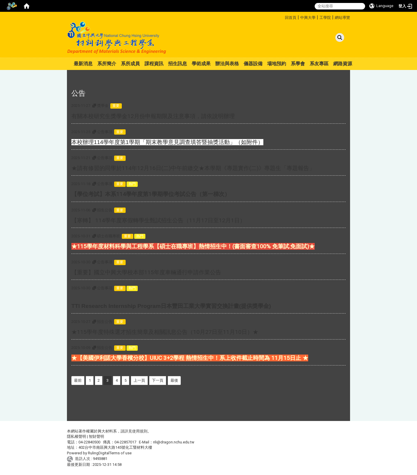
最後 (174, 380)
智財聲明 (96, 436)
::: (282, 16)
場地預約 (276, 63)
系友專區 (319, 63)
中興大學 (308, 17)
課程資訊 (154, 63)
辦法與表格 (227, 63)
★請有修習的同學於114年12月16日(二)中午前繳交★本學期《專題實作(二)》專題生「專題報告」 (193, 168)
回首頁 (290, 17)
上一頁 (139, 380)
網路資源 (342, 63)
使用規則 (139, 431)
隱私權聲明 (76, 436)
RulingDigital (98, 453)
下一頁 (157, 380)
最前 (78, 380)
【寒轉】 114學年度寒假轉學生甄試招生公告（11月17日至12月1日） (158, 220)
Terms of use (120, 453)
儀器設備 (253, 63)
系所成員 (130, 63)
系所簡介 (106, 63)
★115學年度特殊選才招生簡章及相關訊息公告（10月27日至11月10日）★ (164, 332)
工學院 (325, 17)
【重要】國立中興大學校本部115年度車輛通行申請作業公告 (146, 272)
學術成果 (201, 63)
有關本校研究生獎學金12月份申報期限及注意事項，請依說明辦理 (153, 116)
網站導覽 (342, 17)
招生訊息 (177, 63)
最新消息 (83, 63)
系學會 (298, 63)
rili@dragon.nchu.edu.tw (173, 442)
